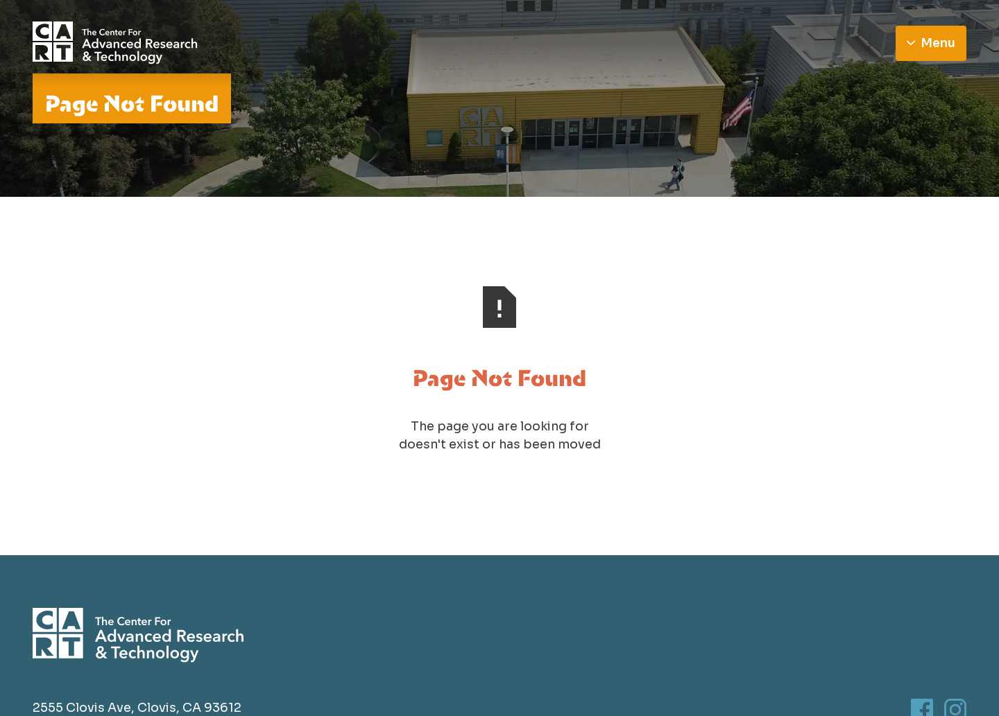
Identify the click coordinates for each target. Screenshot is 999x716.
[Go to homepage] (115, 42)
